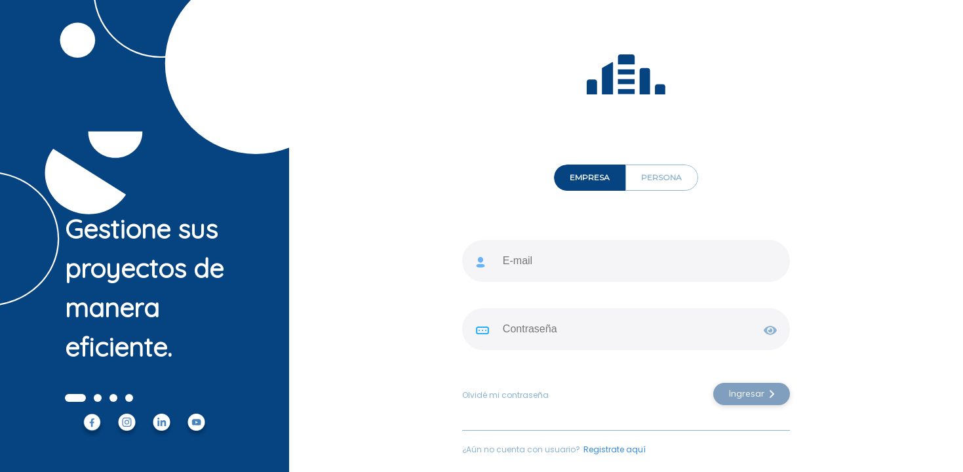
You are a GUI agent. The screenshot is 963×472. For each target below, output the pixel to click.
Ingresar (751, 393)
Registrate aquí (614, 450)
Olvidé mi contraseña (505, 395)
